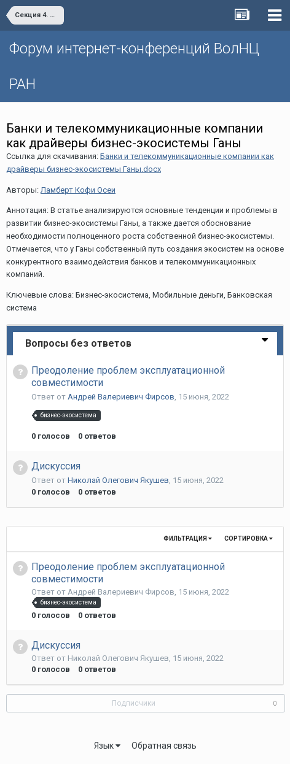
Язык (107, 745)
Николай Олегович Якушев (118, 480)
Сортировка (248, 538)
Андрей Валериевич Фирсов (121, 396)
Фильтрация (187, 538)
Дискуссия (55, 466)
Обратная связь (164, 745)
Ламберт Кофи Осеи (78, 190)
